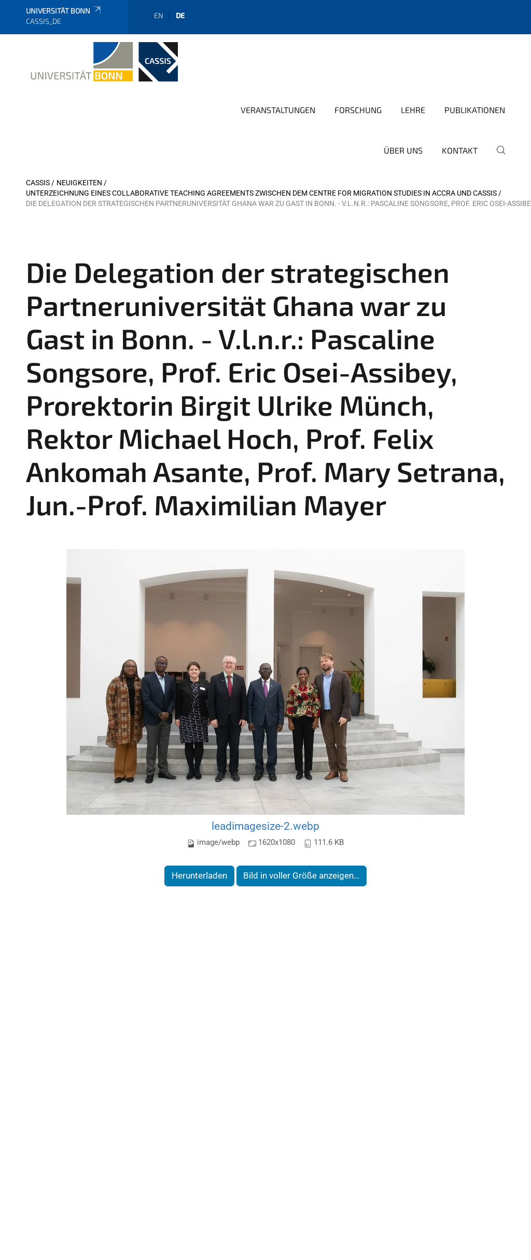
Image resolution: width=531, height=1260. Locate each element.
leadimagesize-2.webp (265, 825)
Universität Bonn (64, 10)
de (180, 15)
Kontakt (460, 150)
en (158, 15)
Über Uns (403, 150)
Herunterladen (199, 875)
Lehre (413, 110)
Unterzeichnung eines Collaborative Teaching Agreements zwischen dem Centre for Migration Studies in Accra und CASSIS (261, 193)
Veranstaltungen (278, 110)
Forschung (358, 110)
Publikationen (474, 110)
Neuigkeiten (79, 183)
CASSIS (38, 183)
